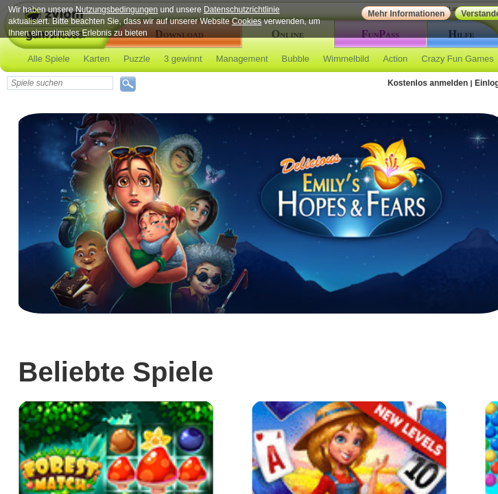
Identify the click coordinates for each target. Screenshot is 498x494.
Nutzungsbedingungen (116, 9)
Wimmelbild (346, 59)
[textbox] (60, 83)
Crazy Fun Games (457, 59)
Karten (97, 59)
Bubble (295, 59)
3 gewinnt (183, 59)
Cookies (246, 21)
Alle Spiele (48, 59)
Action (395, 59)
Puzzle (136, 59)
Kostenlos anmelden (428, 83)
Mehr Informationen (406, 14)
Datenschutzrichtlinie (242, 9)
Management (242, 59)
